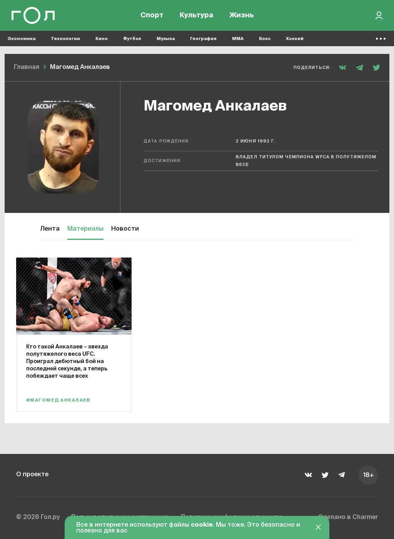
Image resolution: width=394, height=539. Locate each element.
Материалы (85, 229)
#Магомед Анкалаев (58, 400)
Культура (196, 15)
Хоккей (295, 39)
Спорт (152, 15)
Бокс (264, 39)
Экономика (21, 39)
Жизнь (241, 15)
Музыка (166, 39)
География (203, 39)
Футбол (132, 39)
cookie (202, 525)
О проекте (32, 475)
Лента (50, 229)
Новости (125, 229)
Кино (101, 39)
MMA (238, 39)
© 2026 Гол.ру (38, 517)
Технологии (65, 39)
